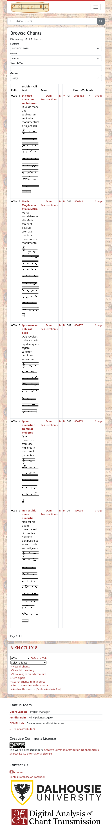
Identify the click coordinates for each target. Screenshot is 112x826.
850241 (78, 201)
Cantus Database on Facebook (27, 777)
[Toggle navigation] (96, 7)
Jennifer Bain (18, 717)
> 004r (43, 658)
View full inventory (23, 670)
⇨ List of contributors (22, 729)
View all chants (21, 666)
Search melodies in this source (30, 685)
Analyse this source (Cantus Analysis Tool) (36, 689)
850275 (78, 325)
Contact (16, 772)
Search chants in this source (28, 681)
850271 (78, 421)
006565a (79, 95)
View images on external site (29, 674)
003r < (34, 658)
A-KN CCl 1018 (23, 647)
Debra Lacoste (18, 711)
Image (98, 95)
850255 (78, 510)
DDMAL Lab (17, 723)
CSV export (18, 678)
